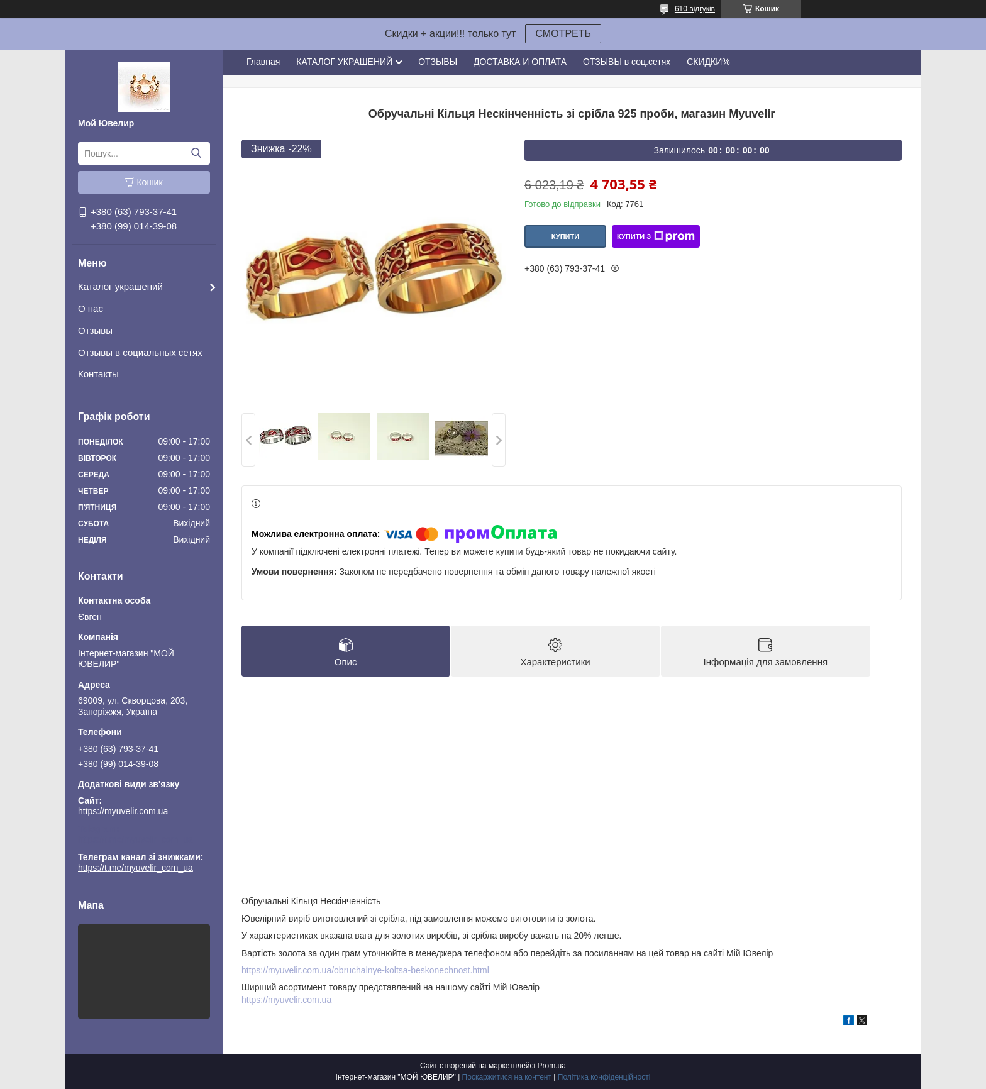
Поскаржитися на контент (506, 1077)
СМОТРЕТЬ (563, 33)
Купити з (656, 236)
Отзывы (95, 330)
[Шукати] (196, 153)
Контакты (98, 373)
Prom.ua (552, 1065)
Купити (565, 236)
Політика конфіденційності (604, 1077)
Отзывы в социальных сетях (140, 352)
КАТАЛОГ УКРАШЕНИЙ (344, 62)
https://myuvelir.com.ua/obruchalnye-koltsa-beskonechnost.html (365, 970)
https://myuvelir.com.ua (123, 811)
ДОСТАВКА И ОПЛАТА (520, 62)
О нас (90, 308)
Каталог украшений (120, 286)
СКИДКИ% (708, 62)
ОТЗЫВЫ (437, 62)
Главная (263, 62)
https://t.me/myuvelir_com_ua (135, 839)
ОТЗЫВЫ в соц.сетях (626, 62)
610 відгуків (695, 8)
